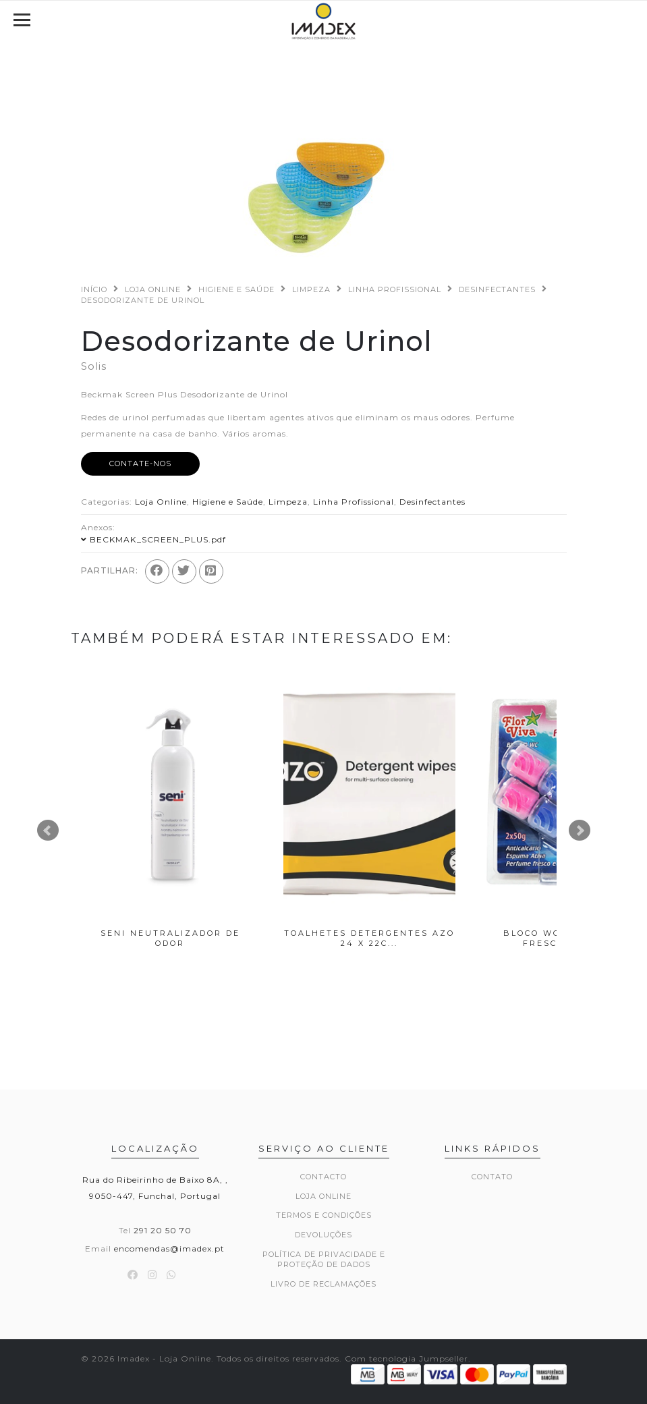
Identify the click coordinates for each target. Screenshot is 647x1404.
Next (579, 830)
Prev (48, 830)
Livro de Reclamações (323, 1284)
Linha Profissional (394, 289)
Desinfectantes (497, 289)
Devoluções (323, 1234)
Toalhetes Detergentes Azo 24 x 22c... (369, 938)
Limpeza (311, 289)
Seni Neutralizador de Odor (170, 938)
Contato (492, 1176)
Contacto (323, 1176)
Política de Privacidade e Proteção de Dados (323, 1259)
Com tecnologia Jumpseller (406, 1358)
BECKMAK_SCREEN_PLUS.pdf (158, 539)
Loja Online (153, 289)
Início (94, 289)
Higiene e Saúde (236, 289)
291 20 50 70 (163, 1230)
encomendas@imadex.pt (169, 1248)
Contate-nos (140, 463)
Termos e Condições (324, 1215)
